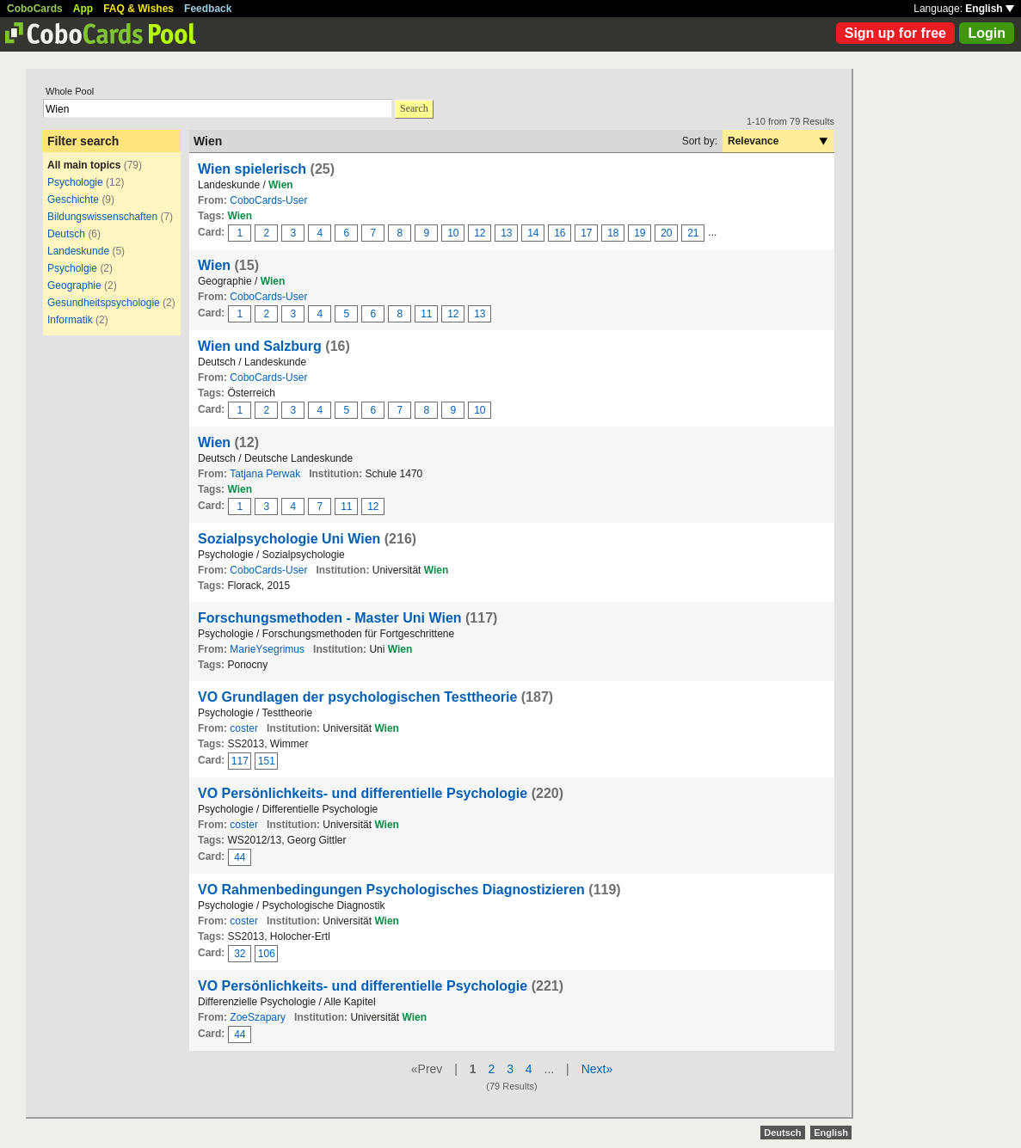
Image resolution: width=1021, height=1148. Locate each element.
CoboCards (35, 9)
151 (266, 761)
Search (414, 108)
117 (240, 761)
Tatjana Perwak (265, 474)
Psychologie (76, 182)
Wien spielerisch (252, 169)
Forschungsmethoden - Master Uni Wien (330, 618)
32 (239, 954)
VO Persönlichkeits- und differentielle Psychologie (362, 793)
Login (987, 33)
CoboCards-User (268, 200)
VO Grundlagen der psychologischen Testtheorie (357, 697)
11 (426, 314)
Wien (214, 265)
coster (244, 728)
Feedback (207, 9)
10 (452, 233)
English (989, 9)
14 (532, 233)
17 (586, 233)
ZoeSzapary (258, 1017)
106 (266, 954)
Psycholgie (72, 268)
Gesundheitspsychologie (103, 303)
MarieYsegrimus (267, 649)
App (83, 9)
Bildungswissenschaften (102, 217)
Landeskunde (78, 251)
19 (639, 233)
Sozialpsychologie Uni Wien (289, 538)
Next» (597, 1069)
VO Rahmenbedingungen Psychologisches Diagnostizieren (391, 889)
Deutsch (66, 234)
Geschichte (73, 199)
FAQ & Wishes (138, 9)
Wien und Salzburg (260, 346)
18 (612, 233)
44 (239, 857)
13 (506, 233)
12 (479, 233)
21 (692, 233)
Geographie (74, 285)
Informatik (70, 320)
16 (559, 233)
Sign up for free (895, 33)
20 (666, 233)
